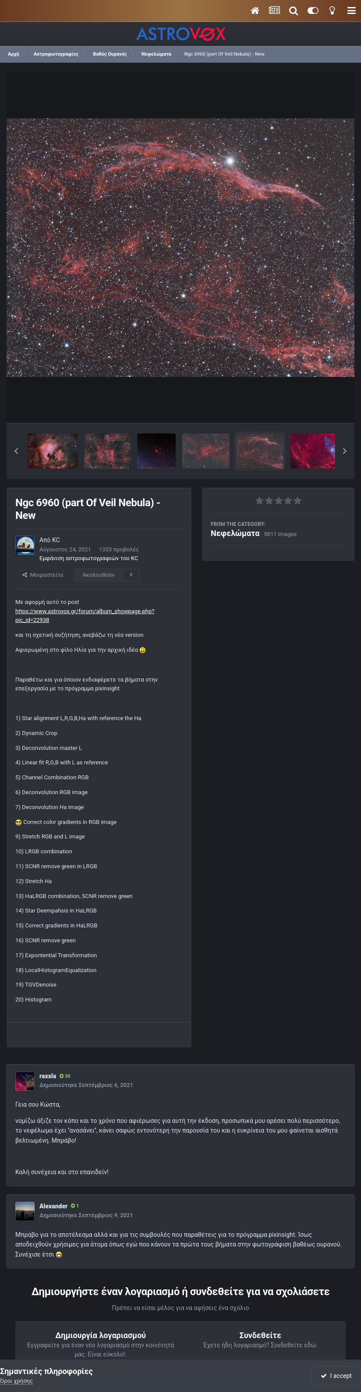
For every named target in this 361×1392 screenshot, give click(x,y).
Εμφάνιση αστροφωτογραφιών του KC (88, 558)
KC (56, 539)
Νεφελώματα (235, 533)
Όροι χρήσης (16, 1381)
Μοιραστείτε (43, 575)
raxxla (47, 1076)
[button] (16, 451)
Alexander (53, 1206)
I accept (336, 1375)
